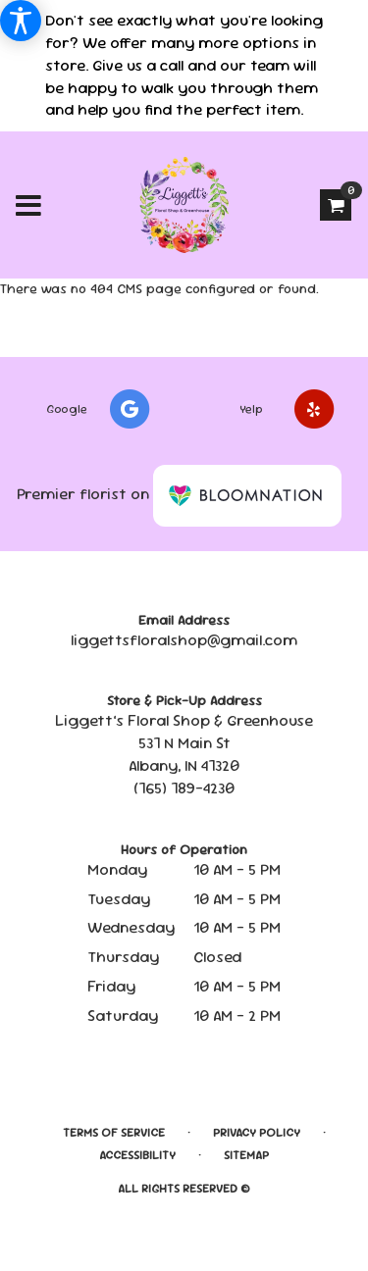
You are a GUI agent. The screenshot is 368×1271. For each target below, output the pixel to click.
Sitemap (246, 1155)
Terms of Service (114, 1133)
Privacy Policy (256, 1133)
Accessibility (137, 1155)
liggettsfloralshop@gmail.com (184, 640)
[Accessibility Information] (20, 20)
